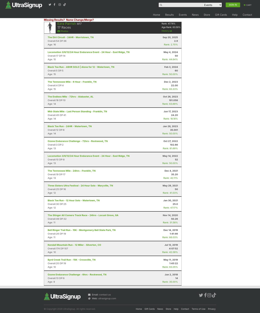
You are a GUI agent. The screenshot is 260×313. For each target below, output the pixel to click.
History (167, 30)
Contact (247, 14)
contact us (105, 294)
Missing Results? (54, 19)
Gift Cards (221, 14)
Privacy (212, 309)
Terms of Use (198, 309)
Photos (62, 31)
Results (169, 14)
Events (183, 14)
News (195, 14)
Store (207, 14)
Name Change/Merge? (80, 19)
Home (156, 14)
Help (235, 14)
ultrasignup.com (107, 298)
